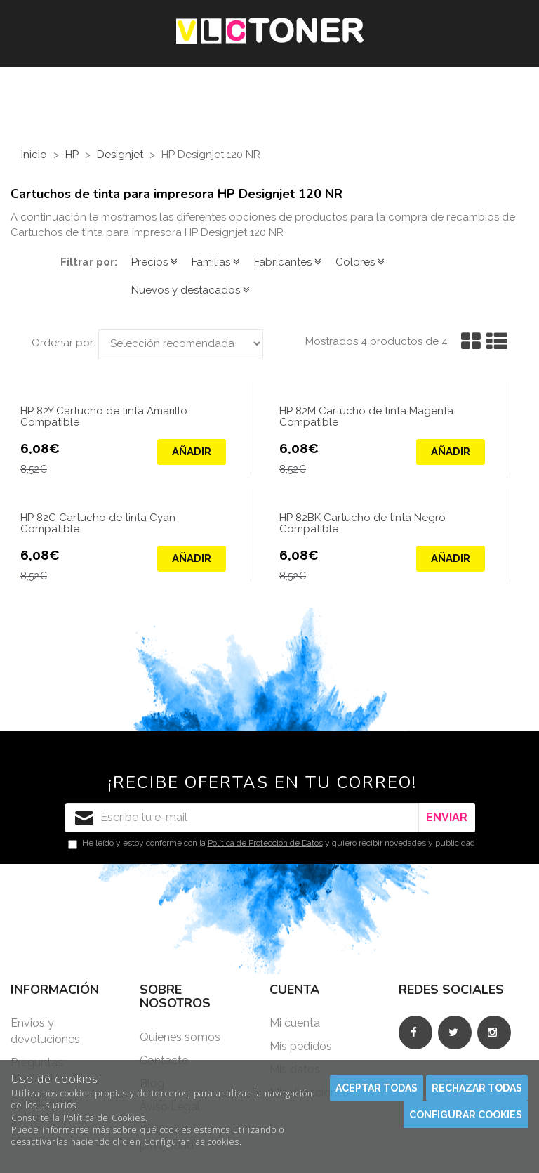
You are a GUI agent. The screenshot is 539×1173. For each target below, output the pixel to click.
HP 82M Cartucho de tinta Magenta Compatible (366, 417)
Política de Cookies (104, 1118)
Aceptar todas (376, 1088)
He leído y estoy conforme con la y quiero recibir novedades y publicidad (271, 843)
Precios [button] (154, 262)
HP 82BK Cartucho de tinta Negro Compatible (362, 524)
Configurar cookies (465, 1114)
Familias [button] (216, 262)
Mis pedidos (301, 1046)
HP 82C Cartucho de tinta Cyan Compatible (97, 524)
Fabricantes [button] (287, 262)
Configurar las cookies (191, 1142)
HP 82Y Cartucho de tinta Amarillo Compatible (103, 417)
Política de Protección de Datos (265, 843)
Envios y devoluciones (45, 1031)
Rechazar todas (477, 1088)
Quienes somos (180, 1037)
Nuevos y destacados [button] (190, 290)
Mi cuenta (295, 1023)
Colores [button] (360, 262)
